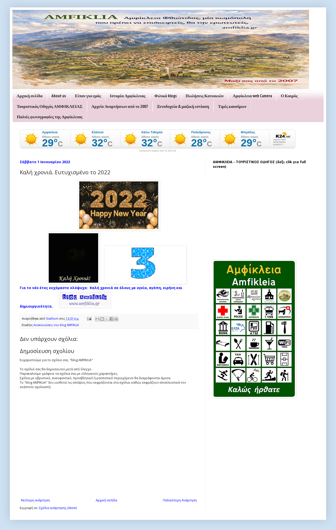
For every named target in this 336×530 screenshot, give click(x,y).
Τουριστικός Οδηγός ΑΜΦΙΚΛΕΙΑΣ (50, 106)
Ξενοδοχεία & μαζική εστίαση (183, 106)
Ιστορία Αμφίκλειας (127, 95)
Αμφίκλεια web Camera (252, 95)
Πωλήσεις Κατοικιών (205, 95)
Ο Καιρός (289, 95)
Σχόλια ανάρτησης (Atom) (58, 508)
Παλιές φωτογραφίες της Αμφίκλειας (49, 116)
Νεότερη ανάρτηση (35, 500)
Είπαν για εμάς (88, 95)
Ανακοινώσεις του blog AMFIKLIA (56, 325)
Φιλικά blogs (165, 95)
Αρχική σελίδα (30, 95)
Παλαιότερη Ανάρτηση (180, 500)
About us (58, 95)
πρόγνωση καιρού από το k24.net (157, 151)
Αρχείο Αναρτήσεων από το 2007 (119, 106)
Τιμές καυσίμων (232, 106)
